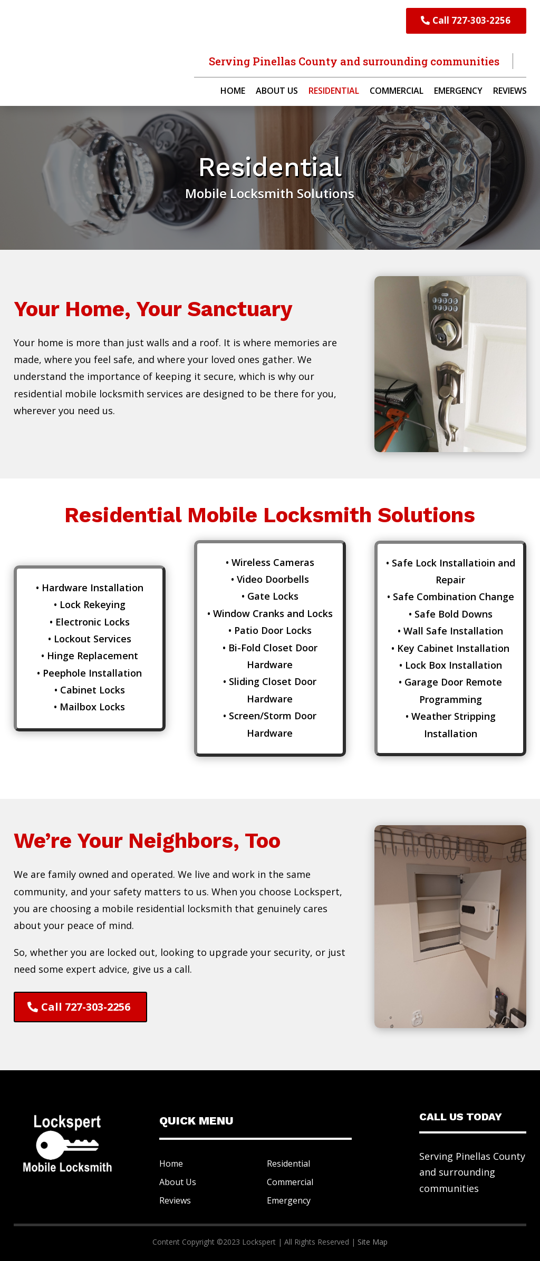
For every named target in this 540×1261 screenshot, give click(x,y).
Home (232, 91)
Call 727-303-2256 (471, 20)
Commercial (396, 91)
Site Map (373, 1242)
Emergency (458, 91)
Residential (333, 91)
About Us (277, 91)
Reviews (510, 91)
